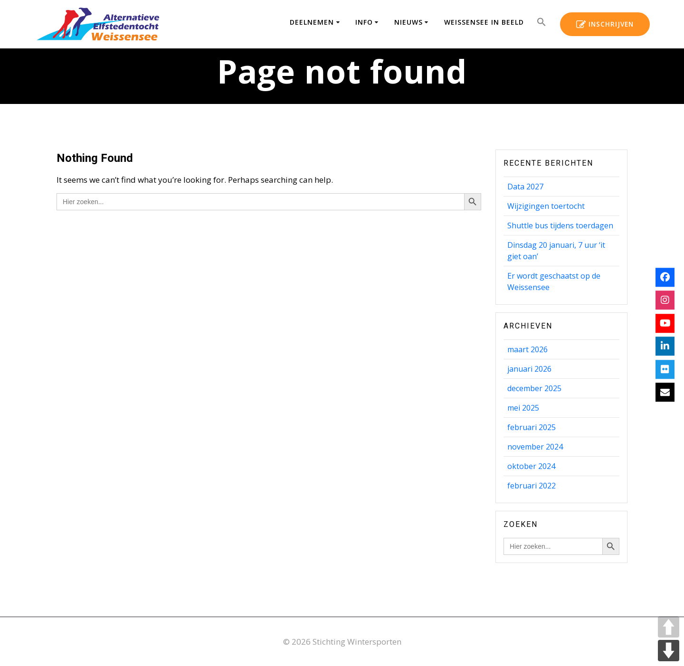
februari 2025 (531, 427)
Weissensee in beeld (484, 22)
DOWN (668, 650)
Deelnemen (312, 22)
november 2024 (535, 446)
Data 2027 (525, 186)
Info (364, 22)
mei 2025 (523, 408)
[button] (541, 24)
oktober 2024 (531, 466)
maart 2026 (527, 349)
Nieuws (408, 22)
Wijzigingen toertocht (546, 206)
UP (668, 627)
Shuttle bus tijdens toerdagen (560, 225)
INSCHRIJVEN (605, 24)
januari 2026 (529, 369)
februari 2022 (531, 485)
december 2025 (534, 388)
